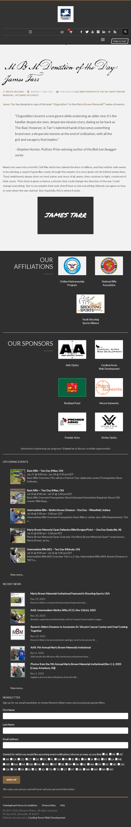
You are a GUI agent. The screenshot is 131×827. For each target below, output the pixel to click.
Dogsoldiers (60, 104)
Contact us (68, 448)
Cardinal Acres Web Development (46, 817)
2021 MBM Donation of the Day (91, 92)
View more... (17, 574)
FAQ (62, 805)
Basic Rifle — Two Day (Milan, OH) (45, 490)
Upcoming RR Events (27, 95)
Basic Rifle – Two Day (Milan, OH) (45, 470)
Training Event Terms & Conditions (20, 805)
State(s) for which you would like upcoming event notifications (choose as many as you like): (52, 754)
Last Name (8, 724)
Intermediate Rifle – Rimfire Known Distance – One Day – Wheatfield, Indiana (68, 510)
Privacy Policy (49, 805)
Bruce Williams (15, 92)
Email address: (10, 739)
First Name (9, 710)
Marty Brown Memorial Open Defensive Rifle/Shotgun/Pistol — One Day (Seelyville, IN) (74, 529)
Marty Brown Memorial (90, 104)
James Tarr (9, 104)
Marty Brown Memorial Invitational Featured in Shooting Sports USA (70, 593)
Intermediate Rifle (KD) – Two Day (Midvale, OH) (53, 549)
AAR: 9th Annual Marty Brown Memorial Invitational (60, 647)
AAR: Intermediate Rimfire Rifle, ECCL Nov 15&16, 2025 (63, 610)
